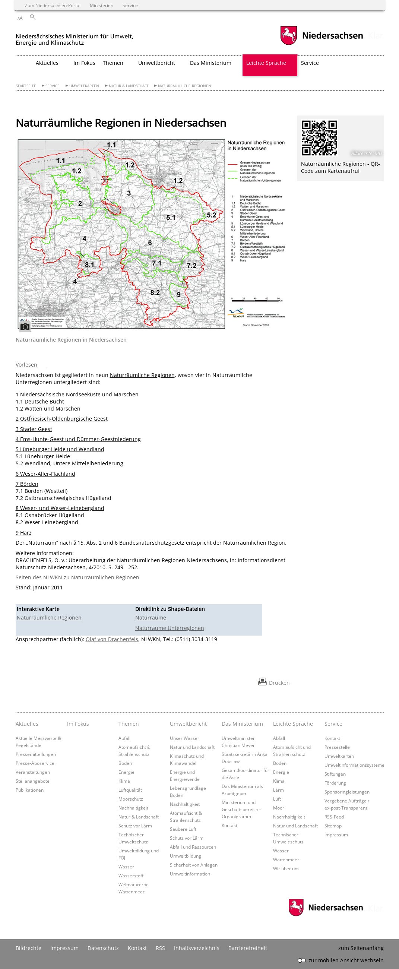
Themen (128, 723)
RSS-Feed (334, 817)
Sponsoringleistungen (347, 792)
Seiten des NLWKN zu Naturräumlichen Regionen (77, 577)
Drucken (279, 682)
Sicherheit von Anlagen (194, 865)
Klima (124, 781)
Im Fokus (84, 62)
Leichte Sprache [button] (266, 62)
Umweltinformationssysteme (354, 765)
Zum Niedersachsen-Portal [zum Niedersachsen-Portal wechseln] (52, 5)
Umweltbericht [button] (156, 62)
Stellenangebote (33, 781)
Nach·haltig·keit (289, 817)
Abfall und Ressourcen (193, 847)
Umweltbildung (185, 856)
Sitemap (333, 826)
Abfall (124, 738)
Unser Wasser (184, 738)
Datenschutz (103, 947)
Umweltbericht (188, 723)
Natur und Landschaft (192, 747)
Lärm (278, 790)
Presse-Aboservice (35, 763)
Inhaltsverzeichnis (196, 947)
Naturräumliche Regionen (184, 85)
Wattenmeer (286, 859)
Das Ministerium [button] (210, 62)
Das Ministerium (242, 723)
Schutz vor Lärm (135, 826)
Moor (278, 808)
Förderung (335, 783)
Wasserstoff (130, 875)
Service (52, 85)
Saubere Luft (183, 829)
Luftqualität (130, 790)
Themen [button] (113, 62)
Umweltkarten (84, 85)
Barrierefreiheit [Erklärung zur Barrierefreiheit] (247, 947)
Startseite (26, 85)
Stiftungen (335, 774)
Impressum (336, 834)
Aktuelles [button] (47, 62)
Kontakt (229, 825)
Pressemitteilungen (36, 754)
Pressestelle (337, 747)
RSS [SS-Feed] (160, 947)
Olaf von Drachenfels (112, 639)
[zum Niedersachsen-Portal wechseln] (321, 44)
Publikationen (30, 790)
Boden (125, 763)
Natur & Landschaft (129, 85)
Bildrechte (28, 947)
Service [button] (310, 62)
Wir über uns (286, 868)
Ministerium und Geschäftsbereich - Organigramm (241, 809)
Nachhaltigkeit (133, 808)
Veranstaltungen (33, 772)
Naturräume (150, 617)
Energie (126, 772)
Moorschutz (130, 799)
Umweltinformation (190, 874)
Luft (277, 799)
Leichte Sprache (293, 723)
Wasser (126, 867)
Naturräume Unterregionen (169, 627)
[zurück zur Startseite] (74, 37)
